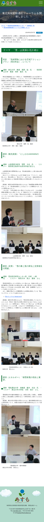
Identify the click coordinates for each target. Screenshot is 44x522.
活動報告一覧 (31, 25)
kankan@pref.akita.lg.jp (24, 513)
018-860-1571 (17, 511)
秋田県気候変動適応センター (16, 25)
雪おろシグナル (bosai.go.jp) (13, 296)
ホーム (3, 25)
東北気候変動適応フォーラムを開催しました (17, 27)
